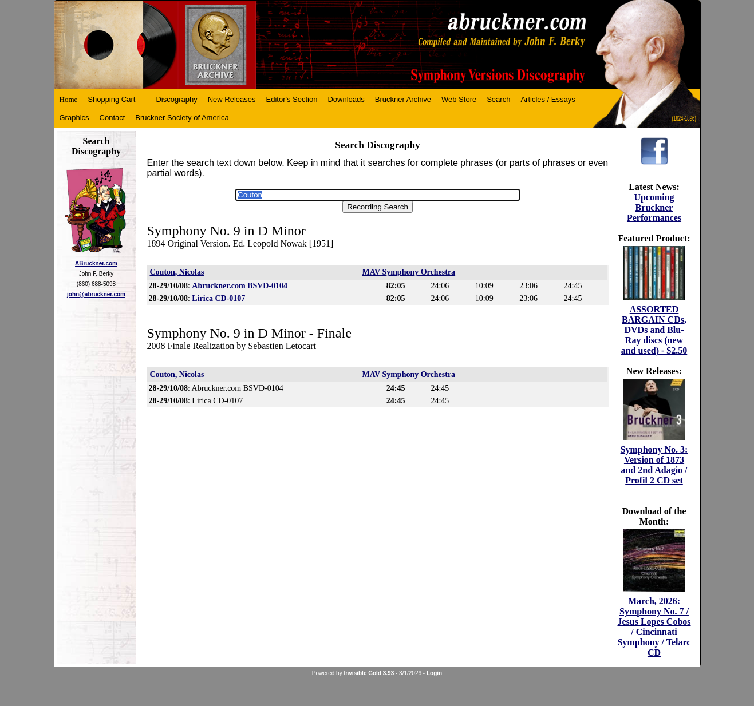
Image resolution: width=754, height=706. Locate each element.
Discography (176, 99)
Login (434, 673)
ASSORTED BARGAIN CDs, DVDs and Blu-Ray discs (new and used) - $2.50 (654, 329)
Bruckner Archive (403, 99)
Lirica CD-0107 (218, 298)
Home (69, 99)
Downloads (345, 99)
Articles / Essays (547, 99)
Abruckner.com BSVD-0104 (239, 285)
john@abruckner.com (96, 294)
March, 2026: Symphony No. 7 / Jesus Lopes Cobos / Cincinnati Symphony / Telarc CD (653, 626)
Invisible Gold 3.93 (370, 673)
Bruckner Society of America (181, 117)
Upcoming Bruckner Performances (654, 207)
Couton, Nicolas (177, 272)
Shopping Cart (111, 99)
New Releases (232, 99)
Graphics (74, 117)
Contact (112, 117)
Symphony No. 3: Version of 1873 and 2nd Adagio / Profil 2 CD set (654, 465)
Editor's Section (292, 99)
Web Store (458, 99)
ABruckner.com (96, 263)
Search (498, 99)
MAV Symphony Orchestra (409, 272)
